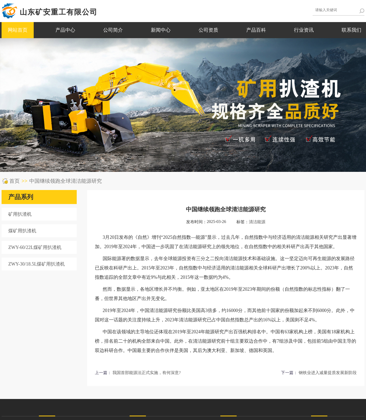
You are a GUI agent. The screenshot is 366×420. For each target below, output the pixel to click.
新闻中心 (161, 30)
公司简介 (113, 30)
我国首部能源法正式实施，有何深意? (146, 372)
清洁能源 (257, 222)
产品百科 (256, 30)
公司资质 (208, 30)
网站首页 (17, 30)
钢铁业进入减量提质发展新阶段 (328, 372)
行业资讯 (304, 30)
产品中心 (65, 30)
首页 (14, 181)
